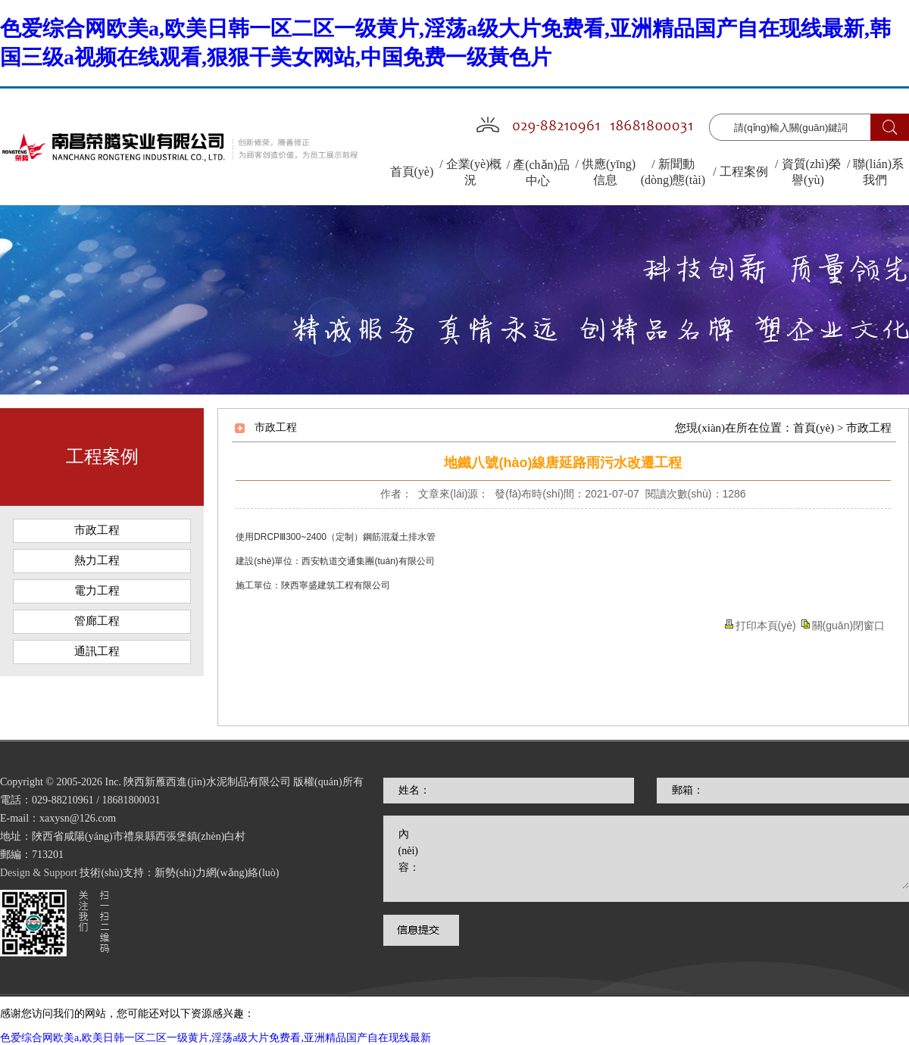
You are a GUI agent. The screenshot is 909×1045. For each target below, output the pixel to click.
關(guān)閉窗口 (848, 625)
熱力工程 (97, 560)
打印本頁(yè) (766, 625)
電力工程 (97, 591)
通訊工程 (97, 651)
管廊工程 (97, 621)
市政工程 (97, 530)
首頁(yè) (813, 428)
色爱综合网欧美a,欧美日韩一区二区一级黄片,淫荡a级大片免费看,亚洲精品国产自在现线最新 (215, 1037)
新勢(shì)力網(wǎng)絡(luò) (217, 891)
